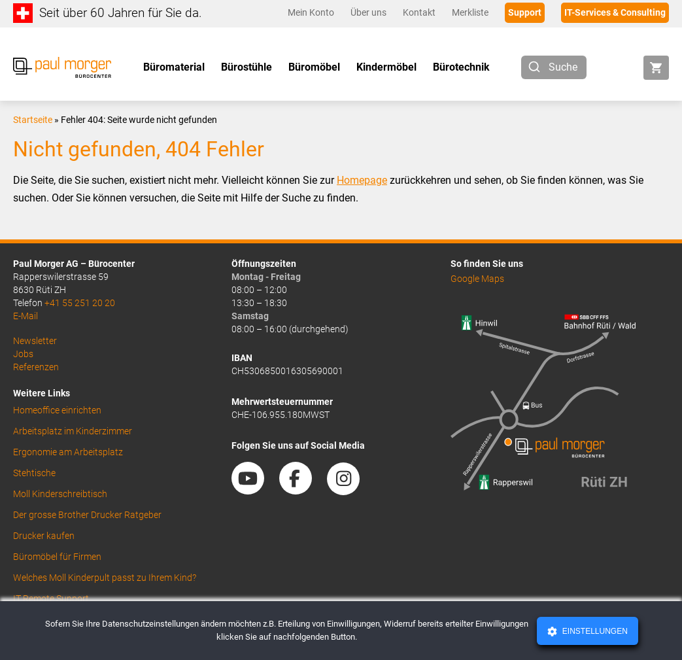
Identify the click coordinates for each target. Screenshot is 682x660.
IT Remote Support (51, 598)
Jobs (23, 354)
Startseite (32, 119)
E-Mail (25, 316)
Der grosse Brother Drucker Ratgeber (87, 515)
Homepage (362, 180)
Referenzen (36, 367)
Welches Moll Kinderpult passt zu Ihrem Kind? (104, 577)
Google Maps (477, 278)
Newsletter (35, 341)
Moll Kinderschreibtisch (60, 494)
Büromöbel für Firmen (57, 556)
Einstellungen (594, 631)
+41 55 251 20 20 (79, 303)
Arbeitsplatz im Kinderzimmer (72, 431)
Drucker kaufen (44, 535)
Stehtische (34, 473)
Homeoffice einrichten (57, 410)
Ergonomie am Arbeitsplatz (68, 452)
